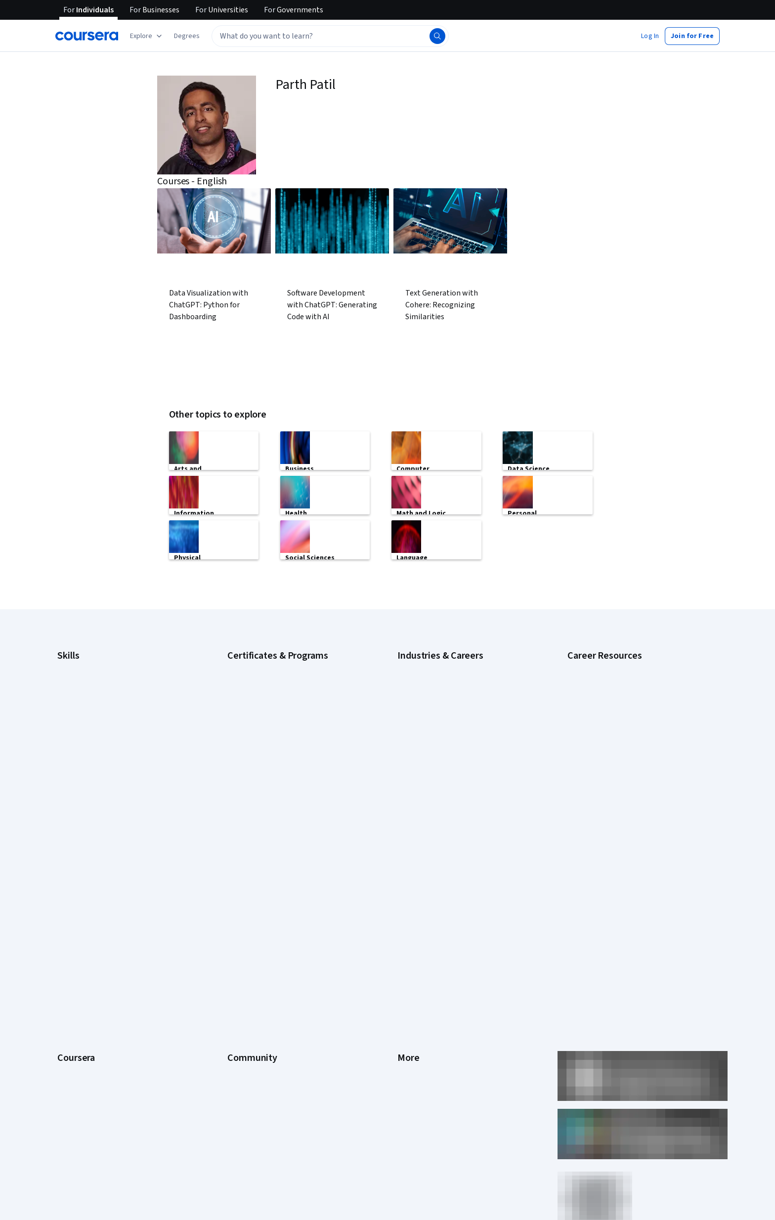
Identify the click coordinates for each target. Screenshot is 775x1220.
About (66, 877)
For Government (81, 1025)
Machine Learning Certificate (269, 771)
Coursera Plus (77, 951)
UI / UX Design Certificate (264, 800)
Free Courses (77, 1084)
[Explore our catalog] (147, 36)
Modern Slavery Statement (437, 1025)
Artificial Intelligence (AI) (93, 667)
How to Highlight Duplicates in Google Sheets (633, 736)
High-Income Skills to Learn (606, 707)
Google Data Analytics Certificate (276, 682)
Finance (408, 741)
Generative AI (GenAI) (88, 741)
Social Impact (77, 1069)
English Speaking (82, 726)
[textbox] (330, 36)
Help (404, 936)
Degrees (70, 995)
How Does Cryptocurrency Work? (616, 721)
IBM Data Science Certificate (269, 756)
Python (67, 800)
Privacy (408, 921)
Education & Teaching (429, 711)
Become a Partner (83, 1054)
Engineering (414, 726)
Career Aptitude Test (598, 667)
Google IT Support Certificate (271, 697)
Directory (411, 995)
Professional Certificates (94, 965)
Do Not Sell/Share (423, 1040)
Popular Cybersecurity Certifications (621, 766)
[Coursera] (86, 36)
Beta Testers (246, 906)
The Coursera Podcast (260, 936)
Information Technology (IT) (438, 786)
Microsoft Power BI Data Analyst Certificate (290, 786)
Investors (411, 891)
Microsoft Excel (79, 756)
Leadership (73, 906)
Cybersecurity (78, 682)
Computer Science (424, 682)
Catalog (68, 936)
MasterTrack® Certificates (96, 980)
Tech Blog (242, 951)
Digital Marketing (82, 711)
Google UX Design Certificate (270, 726)
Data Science (416, 697)
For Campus (74, 1040)
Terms (407, 906)
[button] (187, 36)
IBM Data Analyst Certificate (268, 741)
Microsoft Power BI (85, 771)
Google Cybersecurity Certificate (276, 667)
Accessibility (416, 951)
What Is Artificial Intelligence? (610, 810)
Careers (69, 921)
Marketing (412, 800)
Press (406, 877)
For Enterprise (78, 1010)
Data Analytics (78, 697)
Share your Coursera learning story (109, 1099)
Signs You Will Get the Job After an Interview (632, 795)
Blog (234, 921)
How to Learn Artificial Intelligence (617, 751)
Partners (240, 891)
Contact (409, 965)
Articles (408, 980)
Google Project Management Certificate (286, 711)
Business (410, 667)
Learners (240, 877)
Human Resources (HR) (430, 771)
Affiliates (410, 1010)
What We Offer (78, 891)
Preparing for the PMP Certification (619, 781)
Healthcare (413, 756)
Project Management (88, 786)
